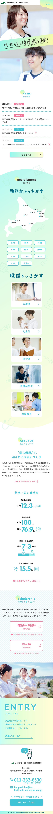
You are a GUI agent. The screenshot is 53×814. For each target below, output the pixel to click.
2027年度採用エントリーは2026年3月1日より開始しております (25, 120)
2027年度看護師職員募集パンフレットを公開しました (26, 144)
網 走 (40, 212)
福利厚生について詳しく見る (25, 580)
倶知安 (14, 222)
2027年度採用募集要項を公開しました (19, 133)
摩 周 (41, 216)
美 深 (26, 205)
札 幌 (18, 220)
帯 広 (32, 223)
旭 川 (26, 215)
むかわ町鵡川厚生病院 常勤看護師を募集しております (24, 107)
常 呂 (36, 210)
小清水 (42, 214)
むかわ (24, 226)
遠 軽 (33, 212)
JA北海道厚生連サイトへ (25, 481)
